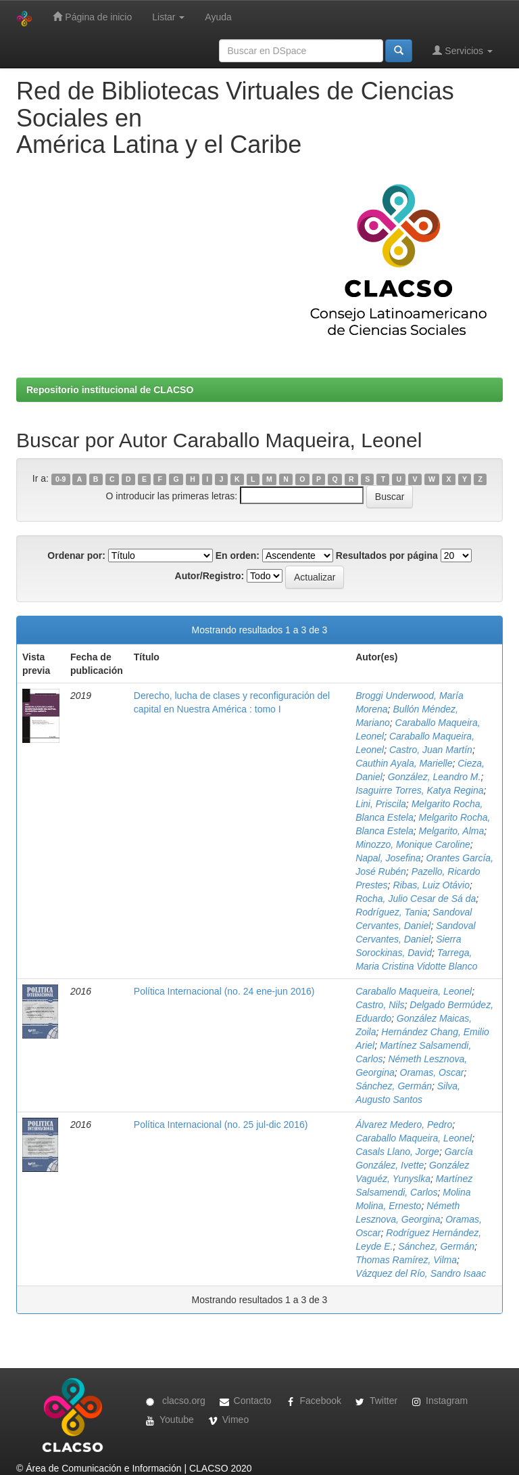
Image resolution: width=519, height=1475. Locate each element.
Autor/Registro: (210, 575)
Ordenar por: (76, 555)
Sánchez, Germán (393, 1086)
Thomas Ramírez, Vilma (406, 1259)
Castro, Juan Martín (430, 749)
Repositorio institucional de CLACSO (109, 389)
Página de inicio (92, 16)
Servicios (462, 50)
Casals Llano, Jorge (397, 1151)
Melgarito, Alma (452, 830)
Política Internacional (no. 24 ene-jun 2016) (224, 991)
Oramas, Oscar (432, 1072)
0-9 (60, 479)
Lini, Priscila (380, 803)
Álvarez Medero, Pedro (403, 1124)
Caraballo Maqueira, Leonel (413, 991)
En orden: (238, 555)
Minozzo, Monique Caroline (412, 844)
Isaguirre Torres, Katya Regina (419, 790)
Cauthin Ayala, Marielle (403, 763)
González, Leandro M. (434, 776)
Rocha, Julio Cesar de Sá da (415, 898)
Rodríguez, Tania (391, 912)
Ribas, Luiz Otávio (431, 885)
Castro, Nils (379, 1004)
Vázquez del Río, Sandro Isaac (420, 1273)
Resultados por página (387, 555)
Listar (168, 17)
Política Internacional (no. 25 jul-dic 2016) (221, 1124)
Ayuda (218, 17)
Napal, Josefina (388, 858)
